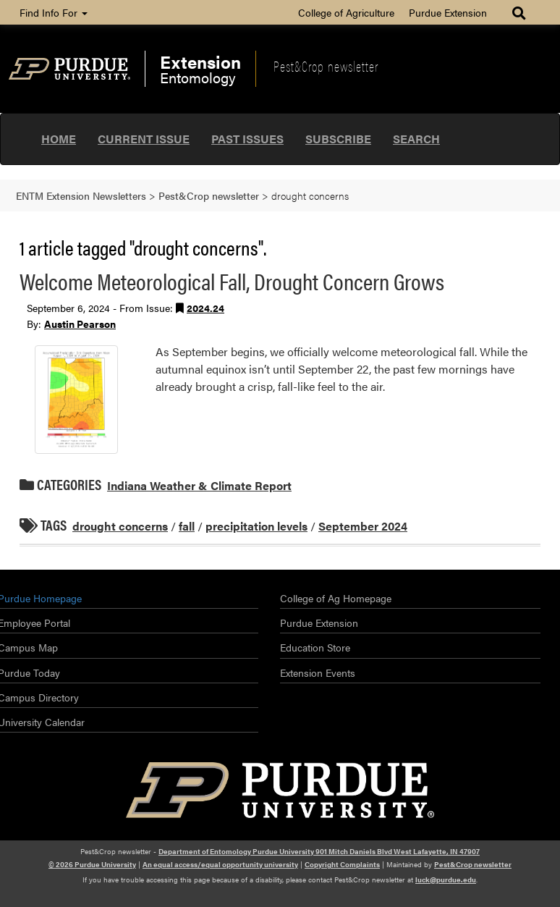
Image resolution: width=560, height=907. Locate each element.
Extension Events (317, 672)
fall (187, 526)
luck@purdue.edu (445, 879)
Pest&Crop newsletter (325, 66)
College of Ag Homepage (335, 598)
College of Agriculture (346, 12)
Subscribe (338, 138)
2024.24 (205, 307)
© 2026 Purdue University (92, 864)
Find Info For (54, 12)
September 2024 (362, 526)
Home (58, 138)
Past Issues (247, 138)
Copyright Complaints (342, 864)
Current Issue (144, 138)
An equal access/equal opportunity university (220, 864)
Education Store (315, 647)
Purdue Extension (448, 12)
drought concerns (120, 526)
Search (416, 138)
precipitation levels (256, 526)
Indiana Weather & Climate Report (199, 485)
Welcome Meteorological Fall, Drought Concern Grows (232, 280)
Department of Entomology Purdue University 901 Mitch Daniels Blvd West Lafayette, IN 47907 (319, 851)
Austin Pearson (80, 323)
